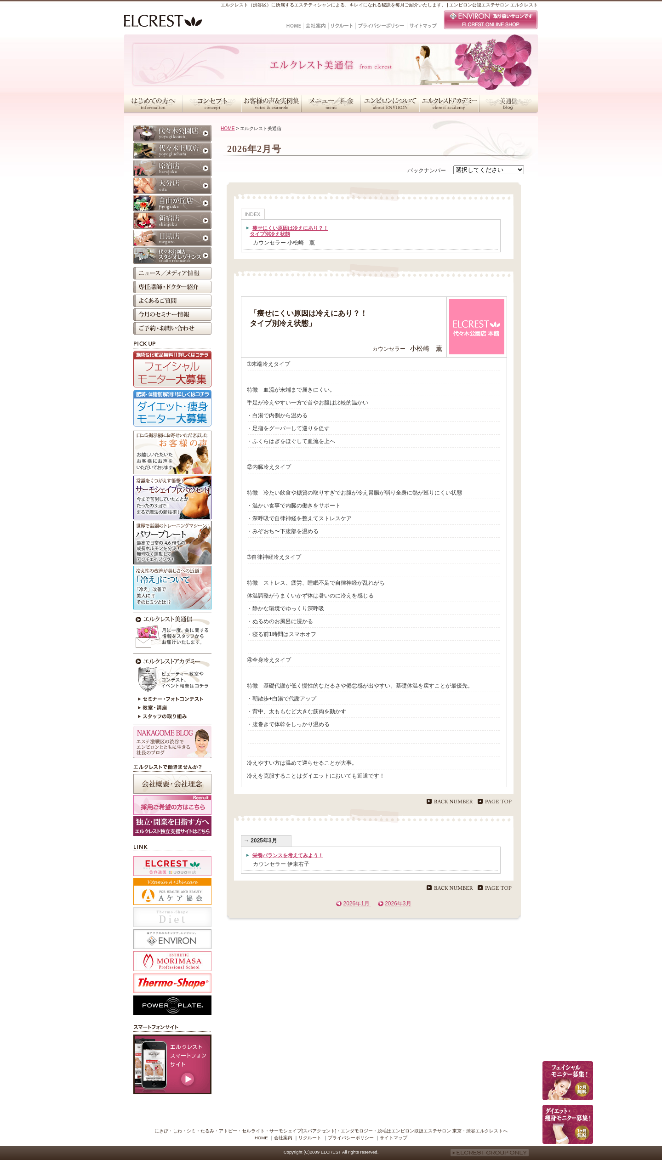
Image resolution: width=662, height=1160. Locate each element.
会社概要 (172, 784)
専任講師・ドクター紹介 (172, 287)
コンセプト (212, 103)
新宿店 (172, 220)
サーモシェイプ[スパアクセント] (172, 497)
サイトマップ (393, 1137)
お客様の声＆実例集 (271, 103)
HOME (228, 128)
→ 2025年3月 (260, 840)
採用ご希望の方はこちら (172, 805)
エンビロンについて (390, 103)
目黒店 (172, 238)
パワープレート (172, 542)
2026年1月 (357, 903)
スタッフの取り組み (172, 717)
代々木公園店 (172, 133)
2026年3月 (398, 903)
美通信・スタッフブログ (508, 103)
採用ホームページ (172, 826)
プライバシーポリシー (351, 1137)
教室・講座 (172, 708)
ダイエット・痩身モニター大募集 (172, 408)
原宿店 (172, 168)
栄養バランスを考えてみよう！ (287, 855)
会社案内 (283, 1137)
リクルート (309, 1137)
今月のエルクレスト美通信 (172, 632)
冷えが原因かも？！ (172, 587)
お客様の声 (172, 452)
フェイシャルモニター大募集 (172, 369)
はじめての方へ (153, 103)
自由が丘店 (172, 203)
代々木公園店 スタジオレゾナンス (172, 255)
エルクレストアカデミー (449, 103)
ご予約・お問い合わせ (172, 328)
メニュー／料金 (330, 103)
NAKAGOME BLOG (172, 742)
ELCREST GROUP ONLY (490, 1152)
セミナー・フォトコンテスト (172, 699)
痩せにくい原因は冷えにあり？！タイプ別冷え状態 (289, 231)
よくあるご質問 (172, 301)
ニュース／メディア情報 (172, 273)
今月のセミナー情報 (172, 314)
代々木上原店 (172, 150)
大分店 (172, 185)
